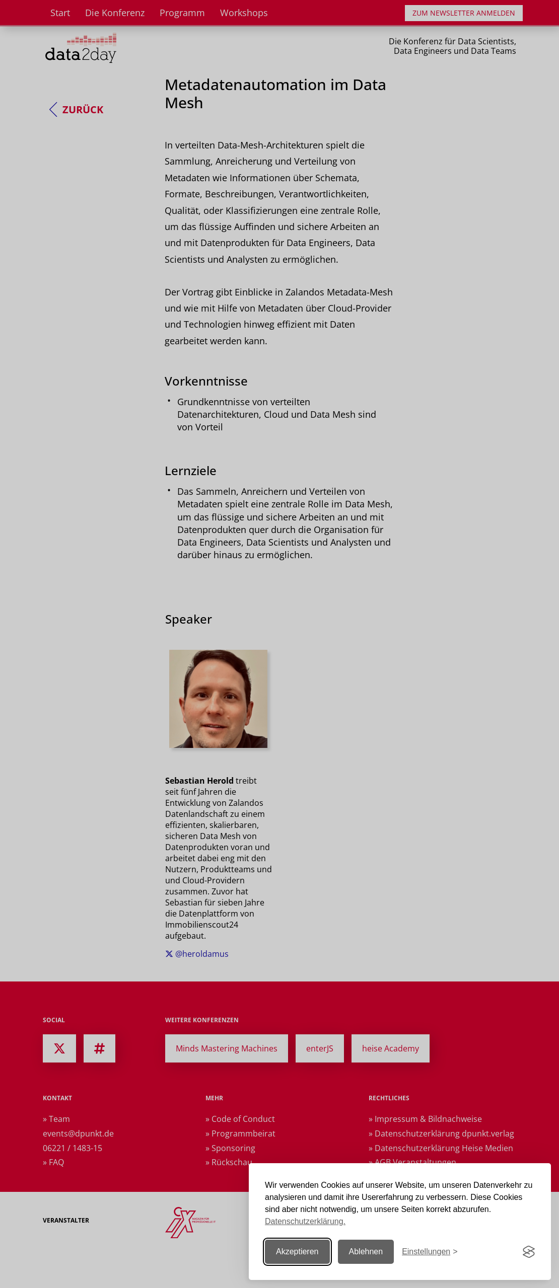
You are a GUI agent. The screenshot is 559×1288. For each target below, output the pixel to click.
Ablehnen (366, 1251)
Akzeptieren (297, 1251)
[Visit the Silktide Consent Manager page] (529, 1252)
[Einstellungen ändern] (429, 1252)
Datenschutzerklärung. (305, 1221)
